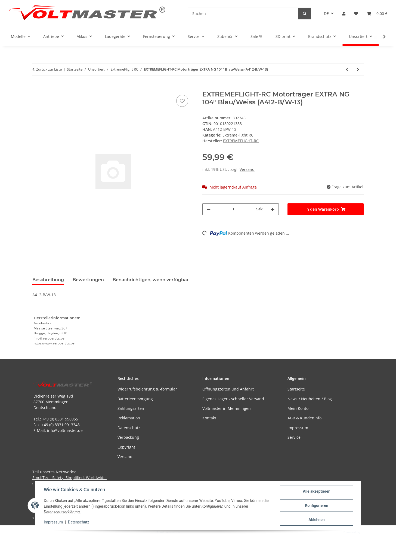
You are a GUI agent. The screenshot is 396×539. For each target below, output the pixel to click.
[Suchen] (243, 13)
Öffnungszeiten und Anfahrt (228, 389)
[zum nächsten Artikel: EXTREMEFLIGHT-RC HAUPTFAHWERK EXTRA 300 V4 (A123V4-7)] (358, 69)
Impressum (53, 522)
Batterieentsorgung (135, 398)
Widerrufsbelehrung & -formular (147, 389)
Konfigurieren (316, 505)
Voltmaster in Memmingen (226, 408)
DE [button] (326, 13)
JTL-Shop (367, 532)
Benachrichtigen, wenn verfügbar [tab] (151, 279)
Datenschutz (78, 522)
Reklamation (128, 417)
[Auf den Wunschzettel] (182, 101)
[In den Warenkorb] (36, 87)
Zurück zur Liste (49, 69)
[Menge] (233, 209)
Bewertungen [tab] (88, 279)
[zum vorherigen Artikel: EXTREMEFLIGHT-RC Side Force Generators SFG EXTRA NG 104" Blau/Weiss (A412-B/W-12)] (346, 69)
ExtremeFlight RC (237, 135)
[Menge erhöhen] (273, 209)
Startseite (296, 389)
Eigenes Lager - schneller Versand (233, 398)
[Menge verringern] (209, 209)
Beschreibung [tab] (48, 279)
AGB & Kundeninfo (304, 417)
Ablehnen (316, 519)
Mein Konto (297, 408)
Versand (247, 169)
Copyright (126, 447)
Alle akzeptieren (316, 491)
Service (294, 437)
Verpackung (128, 437)
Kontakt (209, 417)
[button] (344, 13)
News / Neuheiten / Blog (309, 398)
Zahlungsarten (130, 408)
